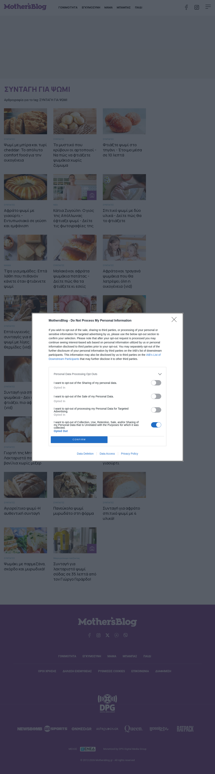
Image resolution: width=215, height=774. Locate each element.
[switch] (156, 382)
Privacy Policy (129, 453)
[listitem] (107, 374)
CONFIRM (79, 439)
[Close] (175, 320)
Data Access (107, 453)
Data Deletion (85, 453)
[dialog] (107, 387)
